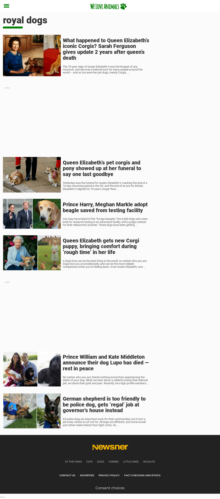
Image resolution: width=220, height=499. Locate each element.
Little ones (131, 461)
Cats (89, 461)
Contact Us (67, 475)
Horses (114, 461)
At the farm (73, 461)
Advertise (87, 475)
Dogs (100, 461)
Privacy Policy (109, 475)
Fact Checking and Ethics (142, 475)
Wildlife (149, 461)
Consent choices (110, 488)
